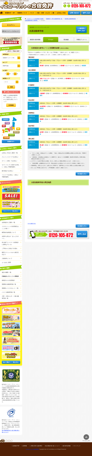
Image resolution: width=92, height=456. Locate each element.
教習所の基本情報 (35, 39)
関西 (4, 126)
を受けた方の (10, 276)
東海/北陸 (16, 132)
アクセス (50, 39)
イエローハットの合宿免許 (32, 449)
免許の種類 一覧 (6, 272)
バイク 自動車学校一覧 (8, 292)
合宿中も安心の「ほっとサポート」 (10, 237)
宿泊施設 (66, 39)
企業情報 (24, 445)
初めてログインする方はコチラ (12, 31)
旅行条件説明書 (66, 445)
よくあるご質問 (6, 262)
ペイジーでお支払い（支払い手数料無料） (10, 176)
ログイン (12, 25)
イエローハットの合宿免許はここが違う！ (10, 227)
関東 (18, 128)
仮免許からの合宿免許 (8, 280)
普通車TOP (10, 141)
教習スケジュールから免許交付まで (10, 253)
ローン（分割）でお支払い (9, 161)
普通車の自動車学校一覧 (9, 284)
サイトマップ (77, 445)
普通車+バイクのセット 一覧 (10, 288)
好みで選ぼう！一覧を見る (10, 362)
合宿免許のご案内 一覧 (8, 222)
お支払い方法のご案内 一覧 (10, 153)
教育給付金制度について (9, 232)
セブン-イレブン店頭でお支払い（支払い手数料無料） (10, 166)
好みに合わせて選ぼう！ (10, 303)
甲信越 (7, 123)
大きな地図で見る (32, 223)
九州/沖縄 (6, 137)
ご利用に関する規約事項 (36, 445)
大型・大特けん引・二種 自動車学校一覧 (10, 297)
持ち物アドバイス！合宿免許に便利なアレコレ (10, 243)
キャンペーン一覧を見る (10, 211)
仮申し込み (81, 29)
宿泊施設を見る (81, 174)
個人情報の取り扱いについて (52, 445)
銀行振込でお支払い (7, 171)
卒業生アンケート (82, 39)
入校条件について (7, 258)
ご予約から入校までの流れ (9, 248)
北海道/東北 (6, 119)
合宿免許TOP (16, 445)
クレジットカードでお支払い (10, 157)
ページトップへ (86, 440)
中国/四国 (11, 135)
